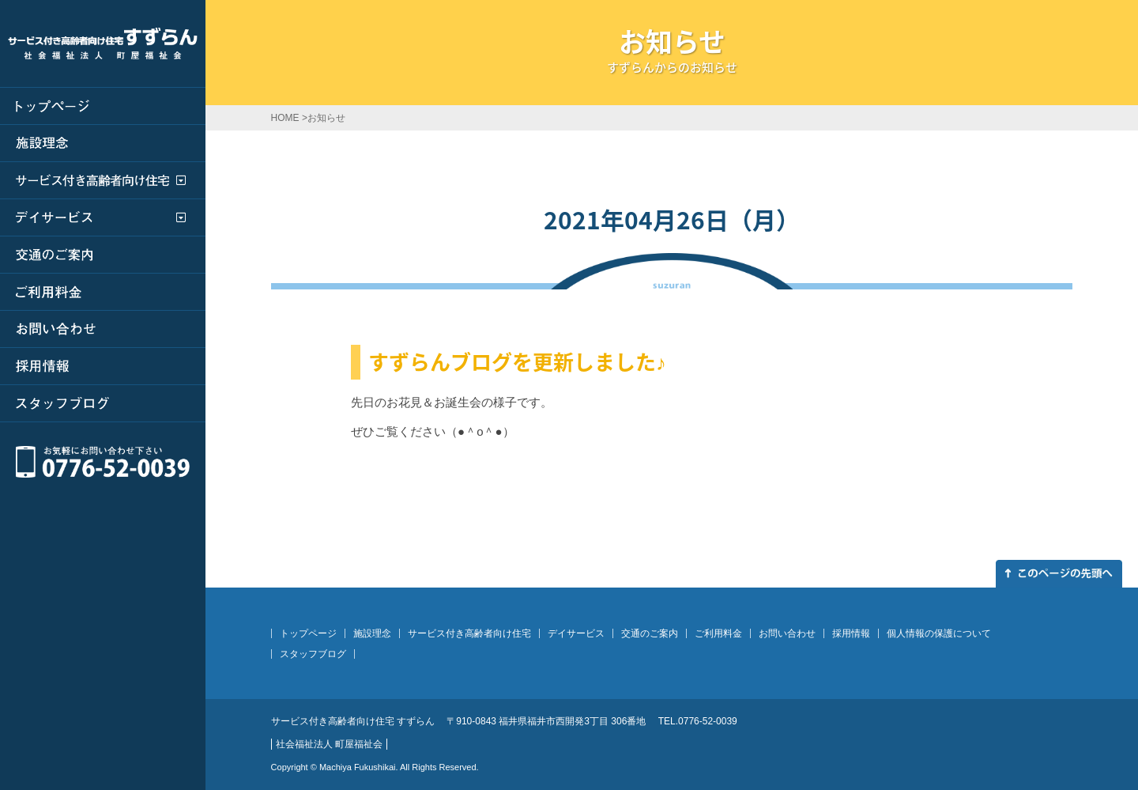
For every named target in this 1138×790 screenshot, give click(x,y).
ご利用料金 (718, 633)
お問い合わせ (787, 633)
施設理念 (372, 633)
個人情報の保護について (939, 633)
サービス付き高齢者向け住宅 (469, 633)
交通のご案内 (649, 633)
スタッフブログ (313, 654)
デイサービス (576, 633)
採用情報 (851, 633)
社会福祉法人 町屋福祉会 (329, 744)
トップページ (308, 633)
